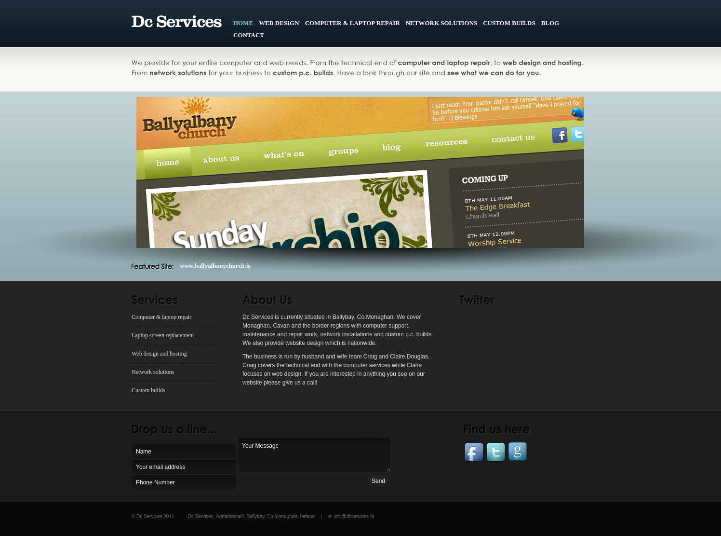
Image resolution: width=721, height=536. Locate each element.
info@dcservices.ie (354, 516)
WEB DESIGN (279, 23)
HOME (243, 23)
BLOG (550, 23)
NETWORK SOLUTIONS (441, 23)
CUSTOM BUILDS (509, 23)
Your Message (314, 454)
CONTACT (248, 35)
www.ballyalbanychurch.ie (215, 265)
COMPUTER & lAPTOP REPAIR (352, 23)
